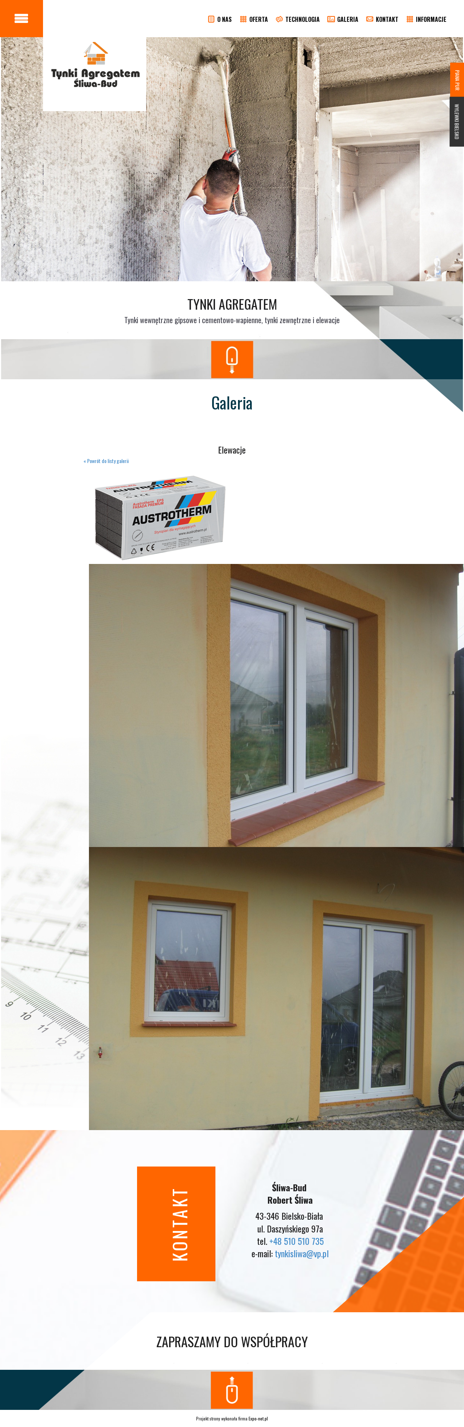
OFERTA (253, 19)
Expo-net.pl (258, 1418)
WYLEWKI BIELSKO (457, 122)
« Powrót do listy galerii (106, 460)
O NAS (219, 19)
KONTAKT (381, 19)
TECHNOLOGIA (297, 19)
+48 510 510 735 (296, 1240)
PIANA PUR (457, 80)
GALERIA (342, 19)
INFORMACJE (426, 19)
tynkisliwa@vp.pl (302, 1253)
